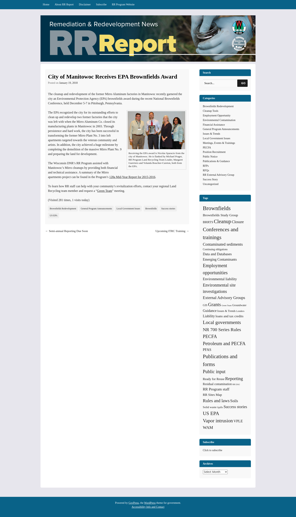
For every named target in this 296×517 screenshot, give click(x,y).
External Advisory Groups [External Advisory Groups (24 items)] (224, 297)
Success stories (168, 208)
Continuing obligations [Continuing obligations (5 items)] (215, 249)
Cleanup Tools (210, 110)
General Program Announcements (96, 208)
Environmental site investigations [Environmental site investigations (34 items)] (219, 288)
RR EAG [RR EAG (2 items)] (236, 384)
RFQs (206, 170)
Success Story (210, 179)
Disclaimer (85, 4)
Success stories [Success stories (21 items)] (235, 407)
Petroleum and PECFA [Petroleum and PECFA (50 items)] (224, 343)
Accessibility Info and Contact (148, 506)
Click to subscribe (212, 450)
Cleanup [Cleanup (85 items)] (222, 221)
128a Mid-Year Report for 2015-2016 (132, 177)
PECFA (207, 147)
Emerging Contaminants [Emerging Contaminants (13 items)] (220, 259)
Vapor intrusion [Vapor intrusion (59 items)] (218, 420)
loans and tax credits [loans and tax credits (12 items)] (229, 316)
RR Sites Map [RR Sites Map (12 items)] (212, 395)
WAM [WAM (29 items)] (208, 427)
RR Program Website (123, 4)
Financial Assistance (214, 124)
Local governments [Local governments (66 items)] (222, 322)
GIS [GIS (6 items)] (205, 305)
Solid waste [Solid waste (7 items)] (210, 407)
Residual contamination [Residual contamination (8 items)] (217, 384)
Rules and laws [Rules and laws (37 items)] (216, 400)
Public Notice (210, 156)
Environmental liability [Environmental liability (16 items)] (220, 279)
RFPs (206, 165)
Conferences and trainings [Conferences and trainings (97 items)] (220, 233)
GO (243, 83)
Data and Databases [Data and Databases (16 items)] (217, 254)
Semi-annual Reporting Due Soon (66, 231)
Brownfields (151, 208)
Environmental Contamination (219, 120)
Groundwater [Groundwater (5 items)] (239, 305)
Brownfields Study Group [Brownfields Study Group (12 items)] (220, 215)
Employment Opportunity (217, 115)
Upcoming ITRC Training (172, 231)
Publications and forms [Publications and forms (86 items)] (220, 360)
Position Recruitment (214, 152)
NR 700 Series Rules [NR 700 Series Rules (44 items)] (222, 329)
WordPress (150, 502)
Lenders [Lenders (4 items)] (240, 311)
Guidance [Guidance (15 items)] (210, 311)
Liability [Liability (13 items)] (209, 316)
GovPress (134, 502)
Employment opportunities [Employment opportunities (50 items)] (215, 269)
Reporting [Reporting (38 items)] (234, 378)
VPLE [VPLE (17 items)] (238, 421)
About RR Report (64, 4)
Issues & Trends (211, 133)
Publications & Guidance (216, 161)
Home (46, 4)
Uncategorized (211, 184)
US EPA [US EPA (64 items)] (211, 413)
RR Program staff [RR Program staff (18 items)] (216, 389)
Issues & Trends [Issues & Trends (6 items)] (226, 310)
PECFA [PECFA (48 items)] (210, 336)
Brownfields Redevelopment (63, 208)
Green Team (104, 190)
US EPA (53, 215)
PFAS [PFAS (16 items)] (207, 350)
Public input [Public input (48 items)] (214, 371)
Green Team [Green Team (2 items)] (227, 305)
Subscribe (101, 4)
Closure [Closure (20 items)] (238, 222)
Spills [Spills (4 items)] (220, 407)
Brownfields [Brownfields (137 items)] (217, 208)
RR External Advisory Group (218, 174)
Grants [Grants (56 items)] (214, 304)
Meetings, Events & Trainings (219, 143)
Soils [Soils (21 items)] (234, 401)
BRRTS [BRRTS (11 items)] (208, 222)
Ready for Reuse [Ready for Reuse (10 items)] (214, 379)
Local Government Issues (128, 208)
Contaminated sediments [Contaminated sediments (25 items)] (223, 244)
